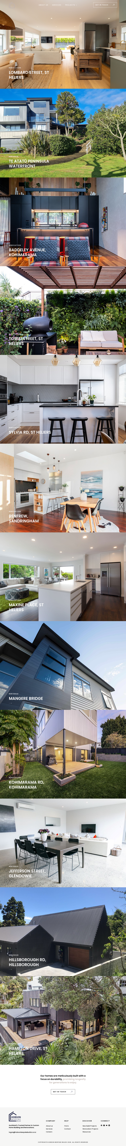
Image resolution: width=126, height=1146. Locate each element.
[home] (12, 5)
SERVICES (56, 5)
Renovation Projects (90, 1129)
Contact (67, 1129)
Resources (87, 1132)
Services (49, 1129)
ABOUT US (43, 5)
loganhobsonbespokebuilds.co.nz (22, 1132)
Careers (49, 1132)
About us (49, 1126)
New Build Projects (90, 1126)
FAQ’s (66, 1126)
